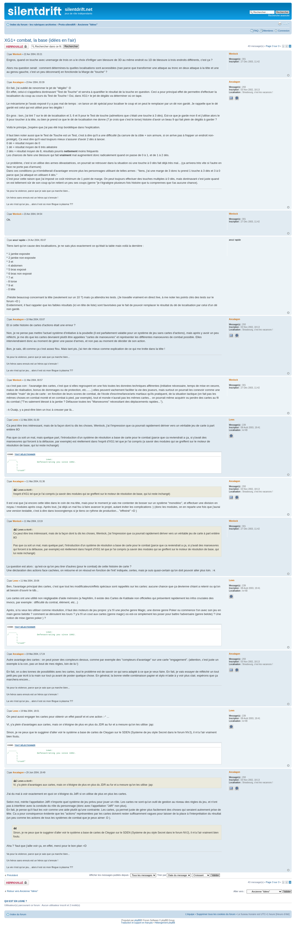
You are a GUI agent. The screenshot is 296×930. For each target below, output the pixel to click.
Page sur (272, 46)
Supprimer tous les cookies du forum (216, 914)
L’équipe (190, 914)
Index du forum (18, 24)
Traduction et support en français (137, 923)
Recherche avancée (278, 15)
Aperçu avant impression (279, 24)
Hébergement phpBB (165, 923)
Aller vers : (239, 891)
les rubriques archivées (43, 24)
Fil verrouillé (16, 46)
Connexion (283, 30)
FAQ (256, 30)
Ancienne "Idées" (87, 24)
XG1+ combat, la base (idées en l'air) (40, 40)
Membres (268, 30)
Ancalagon (18, 82)
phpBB (137, 920)
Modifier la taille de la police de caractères (286, 24)
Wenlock (17, 54)
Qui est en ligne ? (15, 901)
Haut (288, 75)
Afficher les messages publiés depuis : (122, 875)
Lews (15, 420)
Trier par (174, 875)
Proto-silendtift (67, 24)
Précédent (12, 875)
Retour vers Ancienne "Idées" (22, 891)
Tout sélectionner (25, 454)
